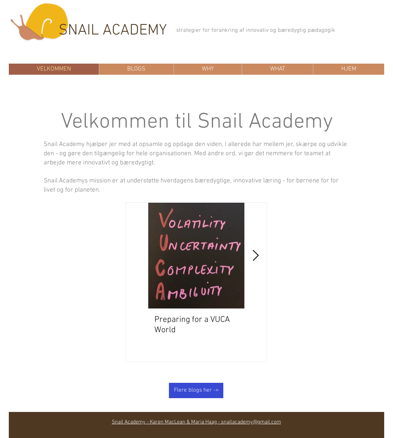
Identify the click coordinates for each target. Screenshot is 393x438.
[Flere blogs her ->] (196, 390)
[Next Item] (255, 256)
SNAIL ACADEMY (113, 30)
